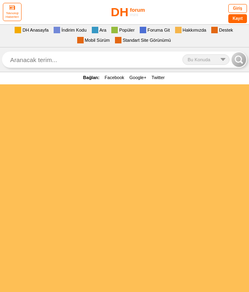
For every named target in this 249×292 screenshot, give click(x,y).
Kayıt (238, 18)
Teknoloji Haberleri (12, 12)
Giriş (238, 8)
